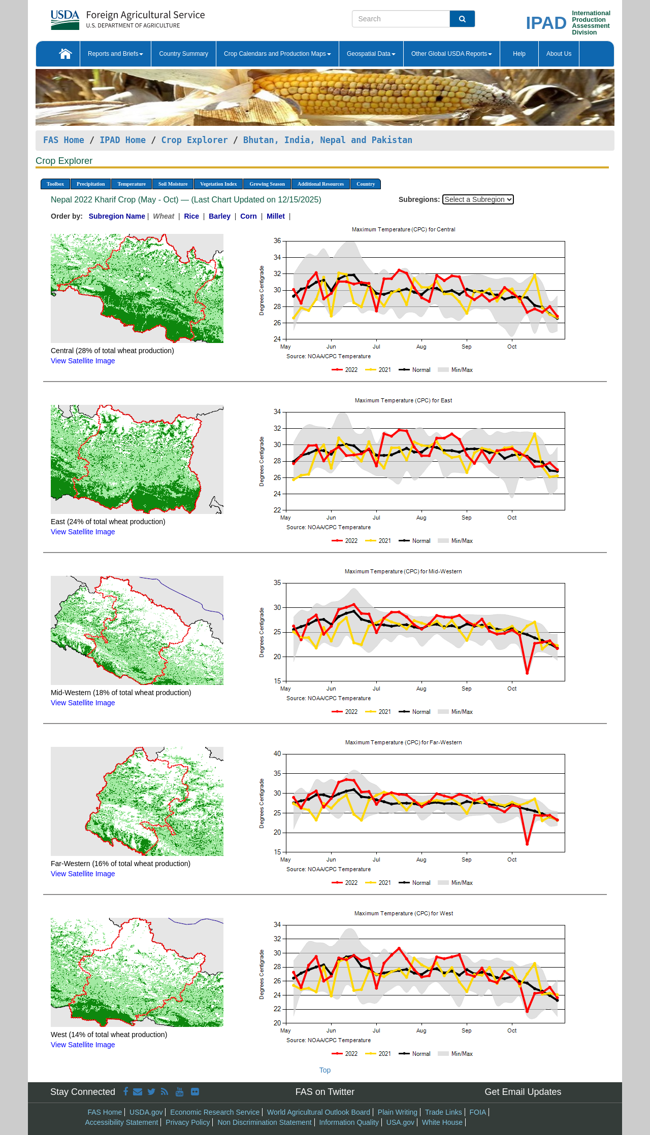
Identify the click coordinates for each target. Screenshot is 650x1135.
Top (325, 1070)
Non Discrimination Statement (264, 1122)
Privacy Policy (188, 1122)
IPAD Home (123, 140)
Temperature (131, 184)
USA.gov (400, 1122)
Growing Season (267, 184)
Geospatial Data (371, 53)
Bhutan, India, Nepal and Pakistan (327, 140)
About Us (558, 53)
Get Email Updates (522, 1092)
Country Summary (183, 53)
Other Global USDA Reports (451, 53)
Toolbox (55, 184)
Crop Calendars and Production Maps (277, 53)
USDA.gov (145, 1112)
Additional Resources (321, 184)
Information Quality (349, 1122)
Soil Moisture (172, 184)
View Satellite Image (83, 361)
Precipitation (91, 184)
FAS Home (63, 140)
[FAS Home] (102, 16)
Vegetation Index (218, 184)
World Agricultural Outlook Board (318, 1112)
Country (365, 184)
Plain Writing (397, 1112)
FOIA (478, 1112)
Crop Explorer (194, 140)
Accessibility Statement (121, 1122)
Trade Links (443, 1112)
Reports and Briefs (115, 53)
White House (442, 1122)
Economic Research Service (214, 1112)
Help (519, 53)
